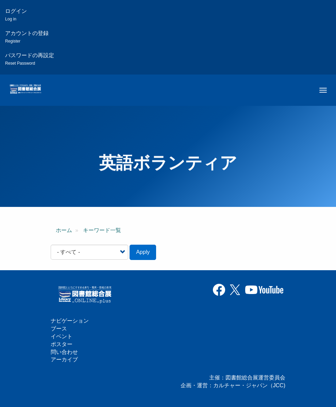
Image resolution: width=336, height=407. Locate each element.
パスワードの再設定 (29, 59)
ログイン (16, 14)
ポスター (61, 344)
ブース (59, 328)
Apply (143, 252)
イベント (61, 336)
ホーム (64, 230)
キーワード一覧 (102, 230)
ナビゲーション (70, 321)
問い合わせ (64, 352)
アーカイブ (64, 359)
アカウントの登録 (27, 37)
